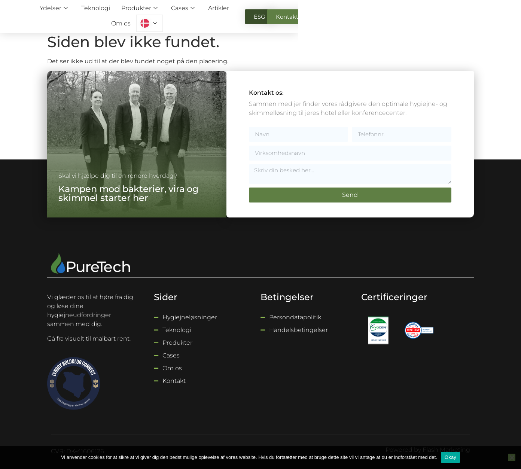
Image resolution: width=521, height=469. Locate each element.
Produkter (213, 14)
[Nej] (511, 457)
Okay (450, 457)
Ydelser (132, 14)
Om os (322, 14)
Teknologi (172, 14)
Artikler (291, 14)
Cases (256, 14)
